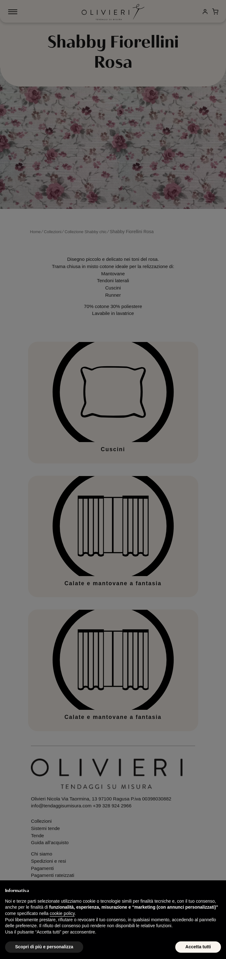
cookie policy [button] (62, 913)
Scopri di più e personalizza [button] (44, 946)
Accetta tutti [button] (198, 946)
